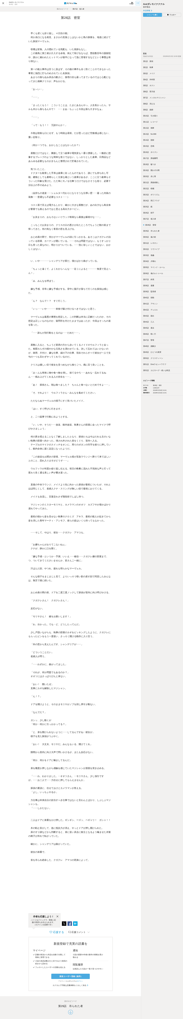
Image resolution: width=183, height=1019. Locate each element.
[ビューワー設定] (131, 3)
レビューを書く (152, 15)
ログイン (80, 981)
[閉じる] (57, 917)
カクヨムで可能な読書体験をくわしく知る (71, 985)
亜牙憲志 (146, 7)
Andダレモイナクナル (154, 4)
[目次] (138, 3)
